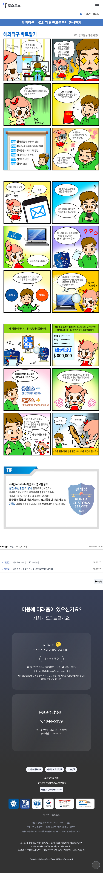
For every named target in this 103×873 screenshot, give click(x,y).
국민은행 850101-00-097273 (51, 783)
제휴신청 (71, 769)
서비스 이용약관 (34, 769)
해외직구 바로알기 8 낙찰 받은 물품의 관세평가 (33, 569)
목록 (98, 581)
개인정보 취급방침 (54, 769)
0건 (12, 546)
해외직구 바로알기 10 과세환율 (26, 562)
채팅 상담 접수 (51, 658)
